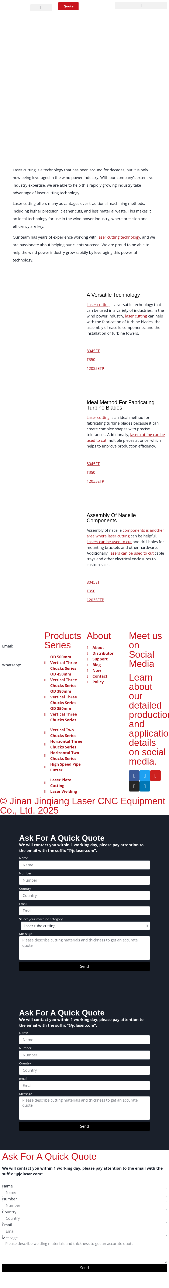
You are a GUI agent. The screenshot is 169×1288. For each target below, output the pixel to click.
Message (25, 934)
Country (25, 889)
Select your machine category (41, 919)
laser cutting (136, 316)
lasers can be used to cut (132, 553)
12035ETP (95, 368)
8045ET (93, 350)
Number (25, 873)
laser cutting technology (119, 237)
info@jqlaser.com (17, 651)
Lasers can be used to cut (109, 541)
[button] (41, 7)
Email (23, 904)
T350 (91, 359)
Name (23, 858)
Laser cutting (98, 304)
